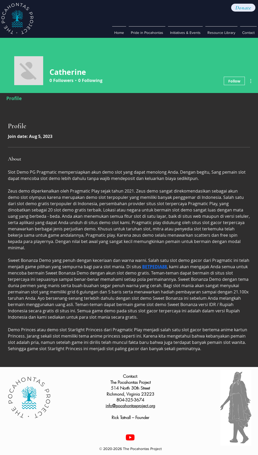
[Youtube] (130, 437)
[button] (243, 8)
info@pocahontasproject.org (130, 406)
